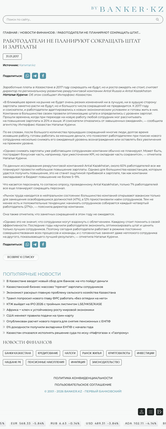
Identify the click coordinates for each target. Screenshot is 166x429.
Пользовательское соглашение (83, 384)
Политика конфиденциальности (83, 378)
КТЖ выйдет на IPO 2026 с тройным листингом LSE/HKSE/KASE (52, 304)
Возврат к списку (20, 257)
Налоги (70, 353)
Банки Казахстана (18, 353)
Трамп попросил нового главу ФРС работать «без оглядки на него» (55, 298)
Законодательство (106, 362)
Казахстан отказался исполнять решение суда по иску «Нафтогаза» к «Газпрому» (66, 333)
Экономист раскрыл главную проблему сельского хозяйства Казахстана (59, 292)
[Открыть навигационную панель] (150, 411)
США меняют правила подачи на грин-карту (38, 315)
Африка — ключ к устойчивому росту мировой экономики (48, 310)
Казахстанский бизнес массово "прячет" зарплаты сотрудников (53, 287)
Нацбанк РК (13, 362)
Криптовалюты (119, 353)
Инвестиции (145, 353)
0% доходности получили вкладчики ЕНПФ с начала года (48, 327)
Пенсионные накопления (46, 362)
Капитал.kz (27, 65)
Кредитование (48, 353)
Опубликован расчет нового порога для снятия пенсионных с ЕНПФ (57, 321)
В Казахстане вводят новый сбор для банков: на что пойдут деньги (55, 281)
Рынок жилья (92, 353)
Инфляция (78, 362)
